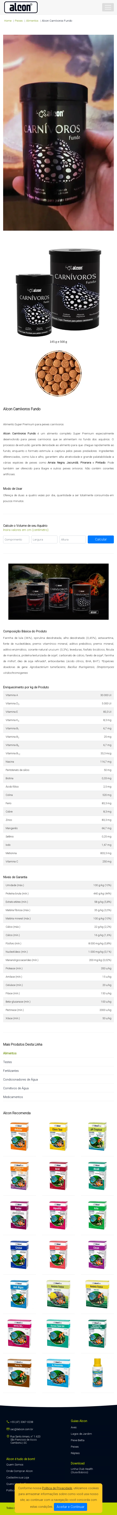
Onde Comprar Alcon (19, 1471)
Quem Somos (14, 1464)
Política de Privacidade (57, 1488)
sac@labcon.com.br (19, 1429)
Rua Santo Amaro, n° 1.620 (23, 1439)
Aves (74, 1427)
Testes (7, 1062)
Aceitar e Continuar (70, 1507)
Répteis (75, 1453)
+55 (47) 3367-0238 (19, 1421)
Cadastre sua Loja (17, 1477)
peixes (19, 20)
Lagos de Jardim (81, 1433)
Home (7, 20)
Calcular (101, 539)
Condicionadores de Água (20, 1079)
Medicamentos (13, 1097)
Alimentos (32, 20)
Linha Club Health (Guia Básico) (82, 1470)
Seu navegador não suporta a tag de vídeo (58, 133)
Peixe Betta (77, 1440)
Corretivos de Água (16, 1088)
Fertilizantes (11, 1071)
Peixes (75, 1446)
